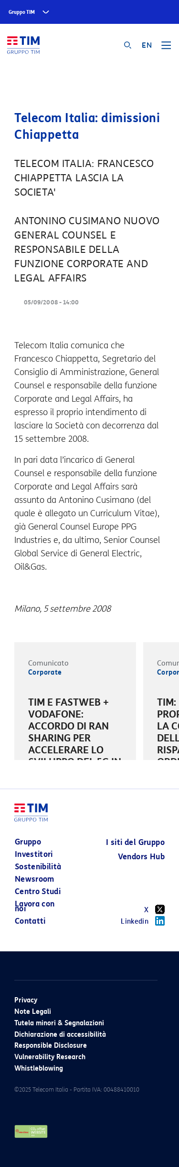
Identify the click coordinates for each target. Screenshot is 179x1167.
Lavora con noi (35, 906)
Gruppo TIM (22, 12)
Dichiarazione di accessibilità (60, 1035)
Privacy (25, 1000)
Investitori (34, 854)
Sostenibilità (38, 866)
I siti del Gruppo (135, 842)
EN (147, 45)
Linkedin (143, 921)
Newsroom (34, 879)
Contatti (30, 921)
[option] (75, 739)
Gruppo (28, 841)
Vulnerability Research (49, 1057)
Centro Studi (38, 891)
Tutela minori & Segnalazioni (59, 1023)
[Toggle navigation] (166, 49)
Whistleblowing (38, 1068)
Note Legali (32, 1012)
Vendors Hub (141, 856)
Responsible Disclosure (50, 1046)
